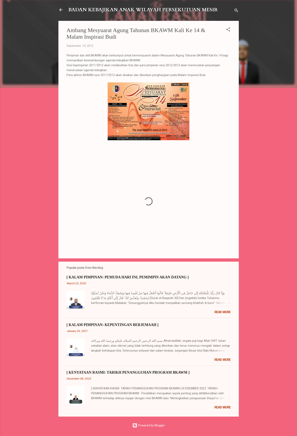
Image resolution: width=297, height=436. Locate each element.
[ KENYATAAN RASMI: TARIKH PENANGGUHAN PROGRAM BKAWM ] (128, 372)
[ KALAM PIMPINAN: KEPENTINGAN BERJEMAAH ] (113, 325)
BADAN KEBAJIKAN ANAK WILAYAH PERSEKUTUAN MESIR (143, 9)
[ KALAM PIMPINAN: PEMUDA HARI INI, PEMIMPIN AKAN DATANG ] (128, 277)
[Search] (236, 11)
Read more (222, 312)
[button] (228, 30)
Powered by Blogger (148, 425)
